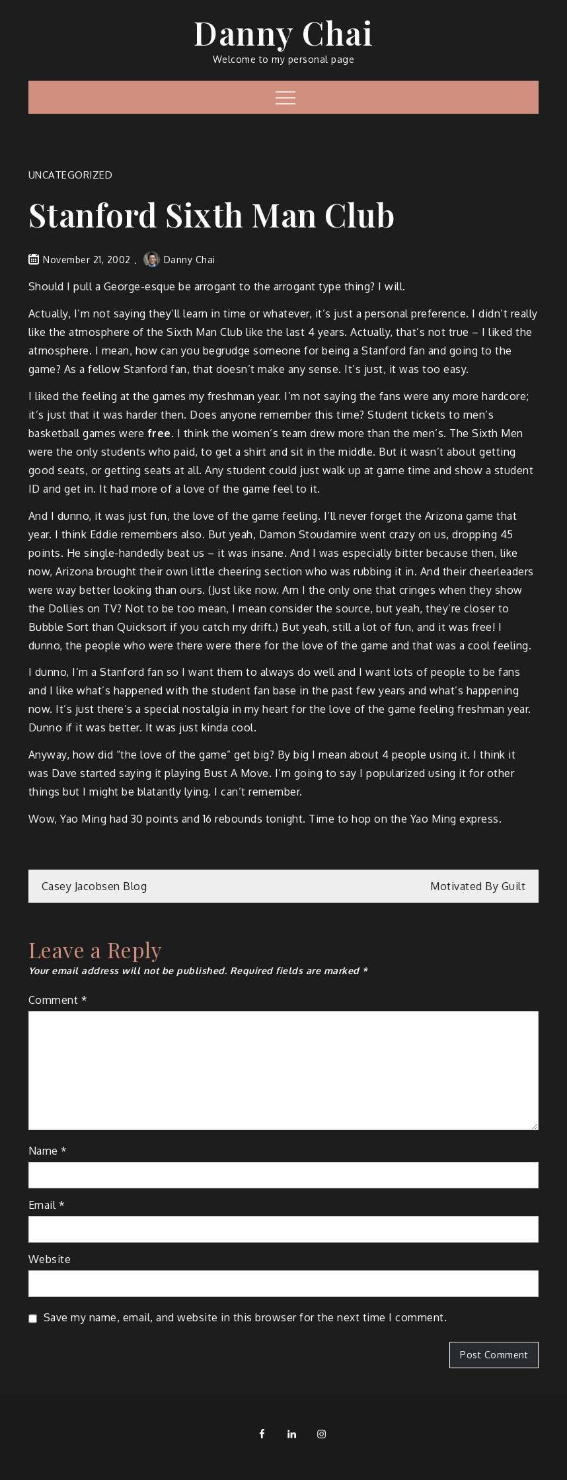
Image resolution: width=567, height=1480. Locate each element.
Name (47, 1150)
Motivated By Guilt (477, 886)
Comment (58, 1000)
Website (49, 1259)
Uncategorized (70, 175)
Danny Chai (283, 32)
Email (46, 1205)
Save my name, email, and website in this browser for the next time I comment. (245, 1317)
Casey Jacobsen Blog (94, 886)
